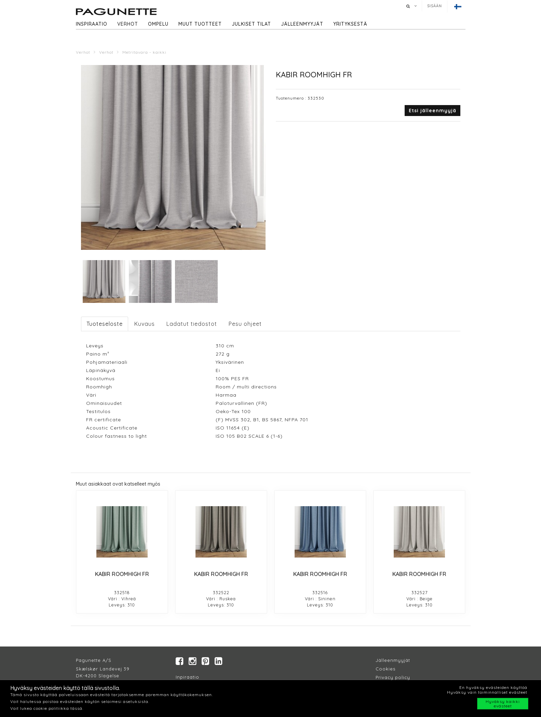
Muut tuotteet (200, 24)
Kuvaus (144, 323)
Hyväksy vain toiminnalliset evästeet (487, 692)
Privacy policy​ (393, 677)
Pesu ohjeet (245, 323)
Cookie (384, 669)
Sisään (434, 5)
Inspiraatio (91, 24)
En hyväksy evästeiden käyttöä (493, 687)
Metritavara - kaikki (144, 52)
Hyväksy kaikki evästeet (503, 703)
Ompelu (158, 24)
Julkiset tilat (251, 24)
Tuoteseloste (104, 323)
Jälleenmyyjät (302, 24)
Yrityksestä (350, 24)
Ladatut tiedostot (191, 323)
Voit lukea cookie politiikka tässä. (46, 708)
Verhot (127, 24)
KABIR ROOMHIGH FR (122, 574)
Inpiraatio (187, 677)
